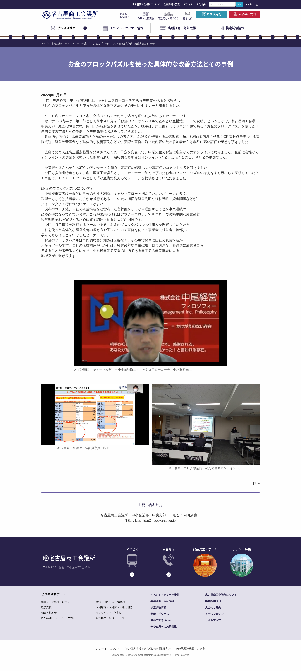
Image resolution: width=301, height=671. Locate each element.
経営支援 (187, 18)
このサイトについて (108, 648)
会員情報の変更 (172, 4)
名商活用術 (214, 14)
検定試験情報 (235, 28)
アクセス (188, 4)
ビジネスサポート (69, 28)
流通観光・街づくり (168, 18)
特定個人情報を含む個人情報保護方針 (148, 648)
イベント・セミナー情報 (126, 28)
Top (43, 43)
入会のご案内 (247, 14)
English (250, 4)
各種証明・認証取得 (182, 28)
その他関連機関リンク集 (190, 648)
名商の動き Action (60, 43)
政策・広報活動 (146, 18)
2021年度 (82, 43)
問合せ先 (201, 4)
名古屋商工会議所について (146, 4)
